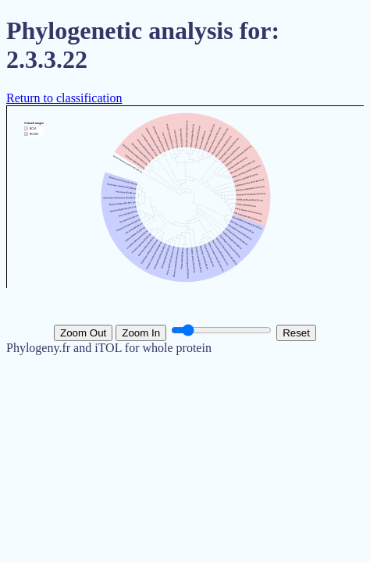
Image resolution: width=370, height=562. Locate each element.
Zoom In (141, 333)
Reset (296, 333)
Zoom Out (83, 333)
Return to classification (64, 98)
